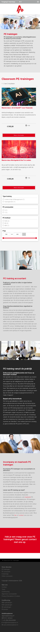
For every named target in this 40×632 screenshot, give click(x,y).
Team (3, 589)
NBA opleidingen (7, 602)
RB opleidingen (6, 607)
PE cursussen (6, 571)
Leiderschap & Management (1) (14, 199)
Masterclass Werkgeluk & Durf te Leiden (16, 160)
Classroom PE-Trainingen (11, 560)
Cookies (17, 596)
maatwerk (28, 497)
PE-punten (5, 609)
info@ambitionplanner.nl (10, 622)
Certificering (5, 591)
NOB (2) (6, 221)
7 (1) (5, 212)
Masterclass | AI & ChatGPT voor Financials (17, 108)
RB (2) (6, 223)
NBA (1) (6, 225)
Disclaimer (10, 596)
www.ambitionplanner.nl (10, 625)
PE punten (19, 424)
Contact (4, 587)
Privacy (4, 596)
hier (15, 515)
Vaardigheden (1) (9, 202)
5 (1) (5, 210)
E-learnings (5, 574)
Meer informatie (19, 135)
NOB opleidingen (7, 605)
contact (21, 515)
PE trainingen (6, 569)
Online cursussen (7, 576)
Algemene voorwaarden (9, 594)
